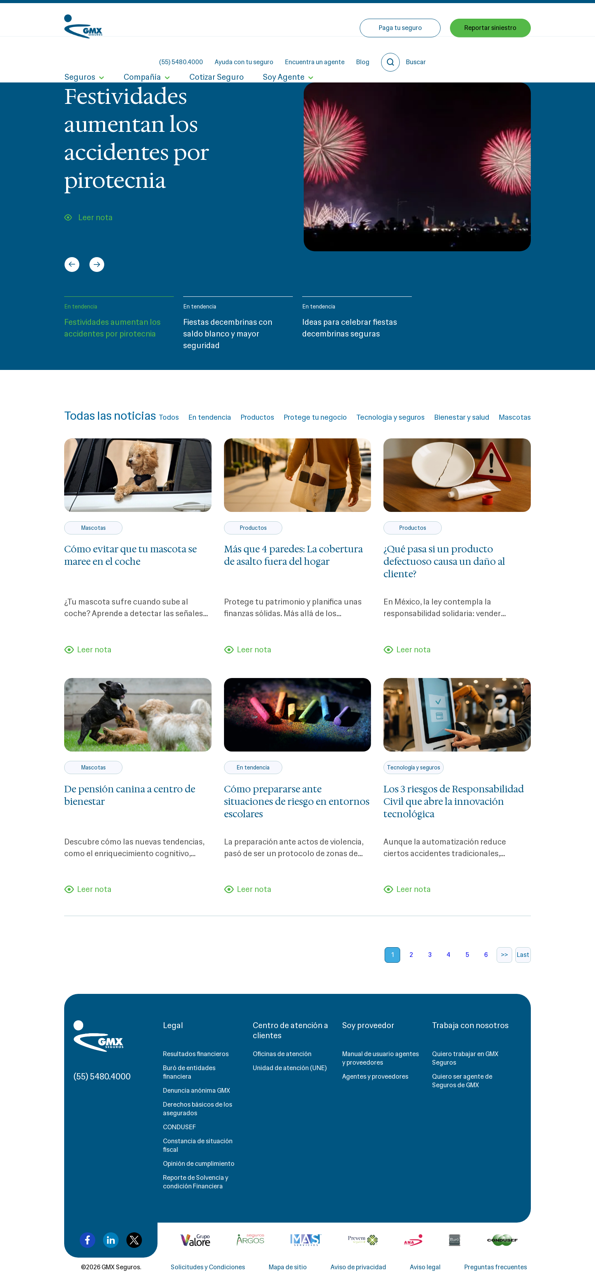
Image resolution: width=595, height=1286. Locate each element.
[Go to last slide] (72, 264)
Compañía (141, 54)
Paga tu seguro (400, 53)
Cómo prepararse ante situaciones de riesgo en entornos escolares (296, 801)
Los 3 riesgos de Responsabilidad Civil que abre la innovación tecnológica (453, 801)
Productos (257, 417)
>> (504, 955)
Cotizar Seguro (215, 54)
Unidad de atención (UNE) (290, 1068)
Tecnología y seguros (390, 417)
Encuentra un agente (385, 20)
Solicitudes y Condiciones (208, 1267)
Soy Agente (282, 54)
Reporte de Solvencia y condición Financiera (195, 1182)
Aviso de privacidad (358, 1267)
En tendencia (80, 306)
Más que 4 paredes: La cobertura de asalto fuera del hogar (293, 555)
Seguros (79, 54)
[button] (119, 326)
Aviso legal (425, 1267)
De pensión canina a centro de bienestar (129, 795)
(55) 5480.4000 (251, 20)
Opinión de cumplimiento (198, 1164)
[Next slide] (97, 264)
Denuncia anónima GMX (196, 1091)
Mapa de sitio (288, 1267)
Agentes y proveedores (375, 1077)
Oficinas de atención (282, 1054)
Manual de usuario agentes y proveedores (380, 1058)
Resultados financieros (196, 1054)
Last (523, 955)
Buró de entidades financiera (189, 1072)
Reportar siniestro (490, 53)
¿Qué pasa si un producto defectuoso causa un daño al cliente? (444, 561)
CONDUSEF (179, 1127)
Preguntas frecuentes (495, 1267)
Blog (432, 20)
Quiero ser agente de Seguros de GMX (462, 1081)
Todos (169, 417)
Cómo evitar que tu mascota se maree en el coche (130, 555)
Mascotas (515, 417)
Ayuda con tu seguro (314, 20)
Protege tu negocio (315, 417)
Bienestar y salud (461, 417)
